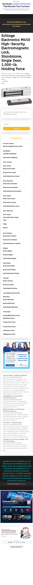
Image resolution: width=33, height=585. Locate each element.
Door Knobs (7, 166)
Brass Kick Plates (9, 266)
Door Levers (7, 196)
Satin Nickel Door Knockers (12, 191)
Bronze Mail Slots (9, 303)
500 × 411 (19, 73)
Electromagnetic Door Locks (12, 146)
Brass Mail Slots (8, 299)
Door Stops (7, 214)
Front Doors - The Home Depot (12, 422)
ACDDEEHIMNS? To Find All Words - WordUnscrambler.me (13, 397)
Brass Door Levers (9, 198)
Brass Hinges (7, 251)
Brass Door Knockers (10, 184)
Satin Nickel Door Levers (11, 206)
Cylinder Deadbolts (9, 154)
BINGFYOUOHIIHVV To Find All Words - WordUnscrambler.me (14, 410)
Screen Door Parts (9, 327)
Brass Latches (8, 281)
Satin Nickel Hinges (9, 258)
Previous (4, 81)
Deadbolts (6, 151)
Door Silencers (8, 211)
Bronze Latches (8, 285)
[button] (16, 32)
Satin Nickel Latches (10, 288)
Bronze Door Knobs (9, 172)
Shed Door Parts (8, 330)
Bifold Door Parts (9, 318)
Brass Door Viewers (9, 236)
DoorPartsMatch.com (16, 22)
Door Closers (7, 162)
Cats (4, 220)
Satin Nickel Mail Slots (10, 307)
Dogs (5, 224)
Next (3, 83)
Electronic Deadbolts (10, 157)
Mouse (5, 228)
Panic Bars (6, 312)
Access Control (8, 143)
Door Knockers (8, 181)
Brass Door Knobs (9, 169)
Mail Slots (6, 297)
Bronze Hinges (8, 255)
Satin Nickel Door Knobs (11, 176)
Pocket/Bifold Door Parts (11, 315)
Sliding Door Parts (9, 334)
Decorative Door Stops (11, 217)
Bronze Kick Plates (9, 270)
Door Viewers (7, 233)
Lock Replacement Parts (11, 293)
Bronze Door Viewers (10, 240)
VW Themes (23, 484)
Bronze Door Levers (9, 202)
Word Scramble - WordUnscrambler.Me (15, 375)
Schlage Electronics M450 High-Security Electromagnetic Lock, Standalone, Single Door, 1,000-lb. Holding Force (16, 76)
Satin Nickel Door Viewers (12, 243)
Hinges (5, 248)
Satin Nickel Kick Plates (11, 273)
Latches (6, 278)
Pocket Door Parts (9, 322)
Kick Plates (7, 263)
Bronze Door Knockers (10, 187)
